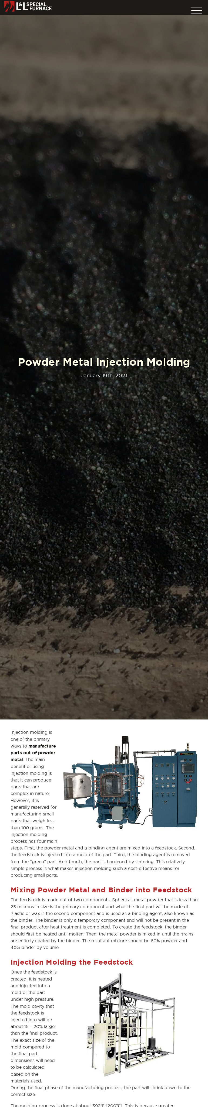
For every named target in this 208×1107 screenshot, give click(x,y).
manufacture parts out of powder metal (33, 752)
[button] (197, 9)
